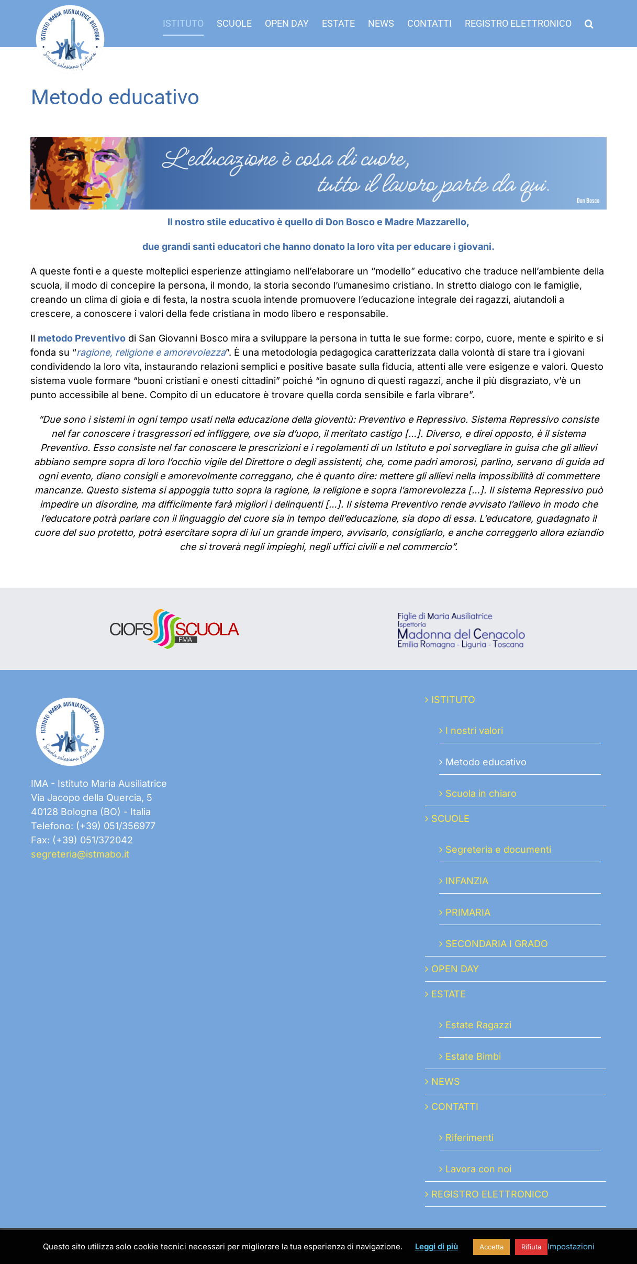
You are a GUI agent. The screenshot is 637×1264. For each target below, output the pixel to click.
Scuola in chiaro (481, 793)
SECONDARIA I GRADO (496, 943)
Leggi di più (436, 1246)
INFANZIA (466, 880)
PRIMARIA (467, 912)
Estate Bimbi (473, 1056)
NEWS (445, 1081)
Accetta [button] (491, 1247)
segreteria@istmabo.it (80, 854)
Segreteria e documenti (498, 849)
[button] (589, 23)
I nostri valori (474, 730)
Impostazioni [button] (571, 1246)
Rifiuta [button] (531, 1247)
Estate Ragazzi (478, 1024)
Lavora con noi (478, 1168)
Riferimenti (469, 1137)
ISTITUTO (453, 699)
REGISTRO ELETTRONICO (490, 1194)
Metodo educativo (486, 761)
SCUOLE (450, 818)
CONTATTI (454, 1106)
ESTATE (448, 993)
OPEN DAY (455, 968)
